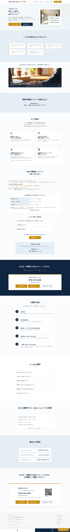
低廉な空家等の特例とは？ (35, 229)
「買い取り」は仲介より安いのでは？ (35, 376)
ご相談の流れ (41, 1)
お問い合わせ (59, 523)
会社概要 (51, 1)
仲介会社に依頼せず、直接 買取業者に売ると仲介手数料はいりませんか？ (35, 220)
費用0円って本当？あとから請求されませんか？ (35, 384)
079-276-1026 (14, 24)
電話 (17, 530)
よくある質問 (47, 1)
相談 (52, 530)
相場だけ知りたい (57, 1)
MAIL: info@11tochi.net (35, 282)
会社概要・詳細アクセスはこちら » (13, 524)
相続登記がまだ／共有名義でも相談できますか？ (35, 389)
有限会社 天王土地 (12, 515)
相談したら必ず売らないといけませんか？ (35, 372)
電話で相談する (21, 286)
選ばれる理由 (36, 1)
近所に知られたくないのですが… (35, 393)
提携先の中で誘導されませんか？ (35, 380)
